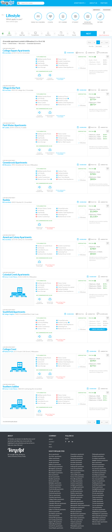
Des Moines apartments (55, 513)
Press (50, 447)
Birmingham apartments (55, 468)
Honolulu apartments (76, 462)
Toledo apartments (97, 499)
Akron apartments (54, 454)
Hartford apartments (76, 460)
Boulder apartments (54, 479)
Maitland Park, (9, 351)
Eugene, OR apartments (55, 522)
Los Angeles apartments (77, 487)
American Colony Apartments (17, 237)
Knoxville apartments (76, 479)
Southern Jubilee (11, 386)
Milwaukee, (7, 165)
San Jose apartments (98, 479)
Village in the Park (11, 88)
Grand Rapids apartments (56, 528)
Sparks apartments (97, 487)
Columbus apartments (55, 505)
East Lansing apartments (55, 520)
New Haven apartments (77, 515)
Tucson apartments (97, 505)
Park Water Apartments (14, 125)
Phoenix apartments (76, 528)
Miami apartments (75, 499)
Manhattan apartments (76, 495)
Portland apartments (98, 456)
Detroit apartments (54, 515)
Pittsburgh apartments (98, 454)
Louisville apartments (76, 489)
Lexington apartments (76, 485)
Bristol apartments (54, 481)
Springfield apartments (98, 489)
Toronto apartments (97, 503)
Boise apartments (53, 475)
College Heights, (9, 314)
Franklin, (6, 127)
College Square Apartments (16, 50)
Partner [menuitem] (103, 3)
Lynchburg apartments (76, 491)
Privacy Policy (22, 456)
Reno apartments (97, 462)
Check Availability (98, 329)
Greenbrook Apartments (15, 162)
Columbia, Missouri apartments (57, 503)
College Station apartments (56, 499)
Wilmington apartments (98, 520)
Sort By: (91, 46)
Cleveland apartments (55, 497)
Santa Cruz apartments (98, 481)
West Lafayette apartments (99, 515)
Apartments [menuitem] (80, 3)
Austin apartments (54, 462)
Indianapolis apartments (77, 466)
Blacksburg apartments (55, 470)
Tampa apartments (97, 497)
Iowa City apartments (76, 468)
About (51, 439)
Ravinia (6, 200)
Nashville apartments (76, 509)
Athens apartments (54, 458)
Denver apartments (54, 511)
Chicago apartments (54, 491)
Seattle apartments (97, 483)
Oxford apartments (75, 524)
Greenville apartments (76, 456)
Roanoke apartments (98, 466)
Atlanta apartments (54, 460)
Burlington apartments (55, 483)
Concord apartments (54, 507)
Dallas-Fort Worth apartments (57, 509)
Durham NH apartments (55, 518)
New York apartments (76, 520)
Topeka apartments (97, 501)
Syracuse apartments (98, 495)
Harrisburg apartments (76, 458)
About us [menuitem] (93, 3)
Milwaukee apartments (76, 501)
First (89, 42)
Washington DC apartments (100, 513)
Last (106, 42)
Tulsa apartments (97, 507)
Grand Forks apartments (55, 526)
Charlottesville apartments (56, 489)
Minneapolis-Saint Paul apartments (80, 505)
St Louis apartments (97, 493)
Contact (51, 442)
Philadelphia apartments (77, 526)
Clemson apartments (54, 495)
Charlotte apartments (55, 487)
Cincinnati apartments (55, 493)
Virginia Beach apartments (99, 511)
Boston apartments (54, 477)
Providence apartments (98, 458)
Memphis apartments (76, 497)
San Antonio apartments (99, 473)
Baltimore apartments (55, 464)
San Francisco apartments (99, 477)
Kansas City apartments (77, 477)
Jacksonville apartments (77, 475)
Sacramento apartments (99, 468)
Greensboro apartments (77, 454)
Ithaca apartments (75, 473)
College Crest (9, 349)
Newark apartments (76, 511)
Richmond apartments (98, 464)
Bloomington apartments (56, 473)
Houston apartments (76, 464)
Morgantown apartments (77, 507)
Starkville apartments (98, 491)
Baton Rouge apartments (56, 466)
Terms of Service (12, 456)
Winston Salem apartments (99, 522)
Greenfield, (7, 202)
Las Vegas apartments (76, 481)
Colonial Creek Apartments (16, 274)
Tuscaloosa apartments (98, 509)
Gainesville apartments (55, 524)
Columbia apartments (55, 501)
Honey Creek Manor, (11, 277)
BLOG (67, 439)
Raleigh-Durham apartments (100, 460)
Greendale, (7, 53)
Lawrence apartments (76, 483)
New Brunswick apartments (78, 513)
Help (50, 444)
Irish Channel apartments (77, 470)
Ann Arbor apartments (55, 456)
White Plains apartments (99, 518)
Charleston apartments (55, 485)
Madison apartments (76, 493)
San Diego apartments (98, 475)
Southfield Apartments (14, 311)
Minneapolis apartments (77, 503)
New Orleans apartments (77, 518)
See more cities (96, 524)
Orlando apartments (76, 522)
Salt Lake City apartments (99, 470)
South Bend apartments (98, 485)
